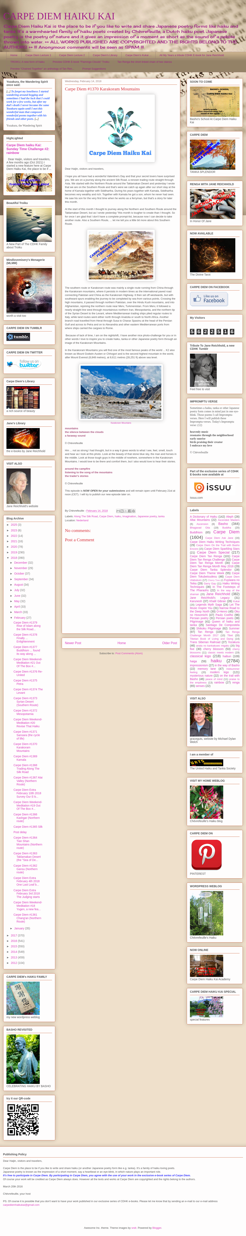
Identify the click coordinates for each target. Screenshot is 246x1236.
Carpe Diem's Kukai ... (138, 55)
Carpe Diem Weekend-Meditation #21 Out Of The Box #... (28, 663)
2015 (14, 946)
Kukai (236, 601)
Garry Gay (210, 583)
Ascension (202, 524)
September (21, 579)
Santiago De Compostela (223, 625)
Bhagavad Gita (200, 527)
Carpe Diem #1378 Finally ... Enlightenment (25, 638)
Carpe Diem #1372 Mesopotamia (25, 712)
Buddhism (196, 532)
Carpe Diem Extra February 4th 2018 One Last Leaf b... (27, 881)
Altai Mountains (200, 519)
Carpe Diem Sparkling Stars (222, 548)
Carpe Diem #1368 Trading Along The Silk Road (27, 769)
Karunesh (196, 601)
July (17, 590)
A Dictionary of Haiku (203, 516)
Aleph (229, 516)
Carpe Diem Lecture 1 (38, 55)
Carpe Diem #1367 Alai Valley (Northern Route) (28, 781)
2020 (14, 546)
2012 (14, 962)
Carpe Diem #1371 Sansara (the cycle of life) (27, 735)
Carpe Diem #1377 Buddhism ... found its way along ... (27, 650)
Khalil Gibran (217, 601)
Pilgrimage (196, 621)
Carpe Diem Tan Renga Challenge (215, 558)
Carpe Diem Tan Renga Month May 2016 (215, 564)
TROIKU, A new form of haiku (27, 61)
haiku (118, 516)
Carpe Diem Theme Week (207, 573)
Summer (234, 628)
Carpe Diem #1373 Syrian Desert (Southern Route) (26, 702)
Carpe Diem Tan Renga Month (215, 561)
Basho (223, 524)
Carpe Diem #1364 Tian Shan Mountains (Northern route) (28, 842)
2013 (14, 957)
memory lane (207, 668)
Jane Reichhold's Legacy (210, 597)
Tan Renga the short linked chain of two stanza (144, 61)
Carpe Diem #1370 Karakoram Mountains (25, 747)
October (19, 573)
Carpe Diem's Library (105, 55)
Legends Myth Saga (209, 604)
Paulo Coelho (224, 614)
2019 (14, 552)
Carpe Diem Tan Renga (206, 556)
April (17, 606)
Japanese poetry (147, 516)
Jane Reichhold (218, 594)
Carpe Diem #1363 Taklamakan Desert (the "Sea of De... (27, 857)
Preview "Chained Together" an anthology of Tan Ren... (42, 68)
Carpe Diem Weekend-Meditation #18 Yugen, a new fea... (28, 906)
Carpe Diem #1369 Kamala (25, 758)
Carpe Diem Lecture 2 (72, 55)
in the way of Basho (227, 665)
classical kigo (200, 656)
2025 (14, 524)
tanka (161, 516)
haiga (193, 661)
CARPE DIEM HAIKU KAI (59, 16)
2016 (14, 940)
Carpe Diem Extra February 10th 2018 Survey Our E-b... (27, 793)
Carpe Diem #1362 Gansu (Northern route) (26, 869)
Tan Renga (205, 631)
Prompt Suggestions (94, 68)
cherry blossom (213, 649)
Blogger (156, 1227)
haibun (227, 656)
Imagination (129, 516)
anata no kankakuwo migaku (212, 645)
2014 (14, 951)
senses (200, 685)
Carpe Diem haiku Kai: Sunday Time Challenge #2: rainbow (27, 149)
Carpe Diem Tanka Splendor (211, 569)
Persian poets (224, 618)
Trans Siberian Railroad (205, 642)
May (17, 601)
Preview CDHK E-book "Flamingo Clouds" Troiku (81, 61)
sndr (134, 1227)
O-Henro (222, 611)
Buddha (226, 527)
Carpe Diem (106, 516)
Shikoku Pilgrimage (208, 628)
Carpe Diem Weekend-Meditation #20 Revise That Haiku (28, 723)
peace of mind (213, 679)
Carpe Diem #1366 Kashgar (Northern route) (27, 818)
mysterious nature (201, 675)
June (17, 595)
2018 (14, 557)
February (20, 617)
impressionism (199, 665)
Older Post (169, 643)
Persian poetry (199, 618)
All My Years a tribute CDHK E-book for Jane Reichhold (191, 55)
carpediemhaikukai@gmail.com (21, 1204)
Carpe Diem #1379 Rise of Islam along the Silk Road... (27, 626)
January (19, 928)
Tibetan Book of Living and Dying (211, 638)
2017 (14, 935)
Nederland (82, 520)
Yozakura (234, 642)
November (21, 568)
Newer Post (73, 643)
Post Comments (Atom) (129, 653)
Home (14, 55)
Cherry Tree (214, 580)
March (18, 612)
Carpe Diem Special (213, 552)
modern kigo (219, 672)
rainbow (219, 682)
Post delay (20, 832)
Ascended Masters (229, 520)
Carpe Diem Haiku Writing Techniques (215, 541)
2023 (14, 530)
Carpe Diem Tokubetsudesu (215, 575)
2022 (14, 535)
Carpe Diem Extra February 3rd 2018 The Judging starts (27, 894)
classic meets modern (221, 652)
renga (236, 682)
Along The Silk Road (86, 516)
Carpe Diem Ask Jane (219, 538)
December (21, 562)
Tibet (230, 635)
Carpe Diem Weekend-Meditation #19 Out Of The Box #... (28, 805)
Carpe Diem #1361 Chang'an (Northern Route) (27, 918)
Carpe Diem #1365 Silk (28, 826)
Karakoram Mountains (121, 423)
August (19, 584)
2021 (14, 541)
